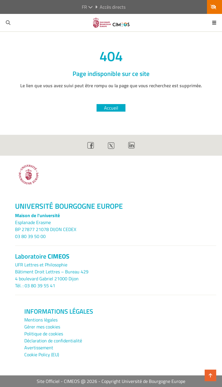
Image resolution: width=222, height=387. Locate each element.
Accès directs (110, 6)
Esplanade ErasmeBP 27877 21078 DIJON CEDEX (45, 226)
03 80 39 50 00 (30, 236)
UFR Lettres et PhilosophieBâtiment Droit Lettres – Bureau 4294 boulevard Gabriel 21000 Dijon (51, 271)
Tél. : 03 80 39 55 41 (35, 285)
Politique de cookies (43, 333)
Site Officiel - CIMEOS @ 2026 (67, 381)
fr (87, 6)
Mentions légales (41, 319)
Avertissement (38, 347)
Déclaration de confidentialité (53, 340)
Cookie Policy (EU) (41, 354)
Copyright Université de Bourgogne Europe (143, 381)
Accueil (111, 107)
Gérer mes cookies (42, 326)
